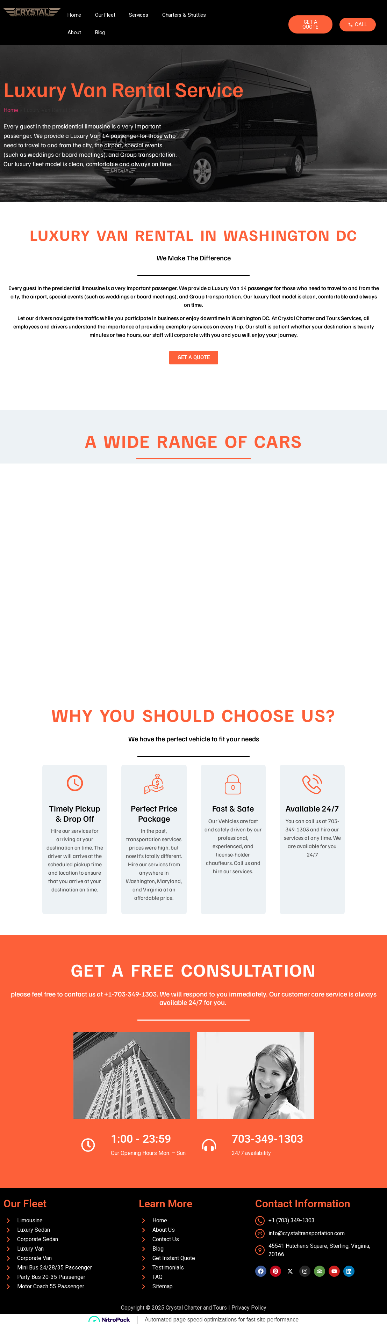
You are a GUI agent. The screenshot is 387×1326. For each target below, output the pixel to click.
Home (74, 15)
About (74, 32)
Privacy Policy (248, 1307)
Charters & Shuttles (184, 15)
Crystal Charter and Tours (196, 1307)
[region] (194, 570)
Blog (100, 32)
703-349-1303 (267, 1139)
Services (138, 15)
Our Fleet (105, 15)
